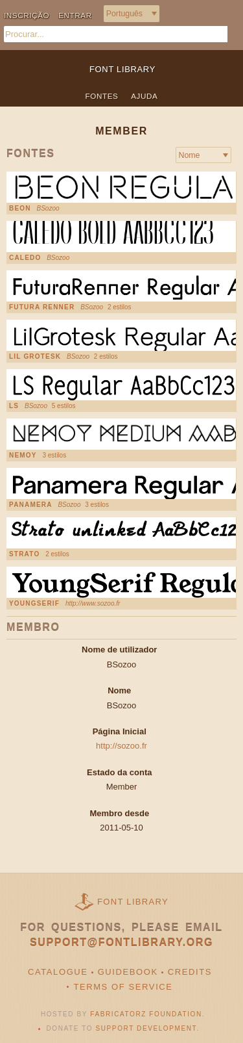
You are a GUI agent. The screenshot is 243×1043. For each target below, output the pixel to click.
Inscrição (26, 15)
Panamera (30, 505)
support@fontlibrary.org (121, 942)
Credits (190, 972)
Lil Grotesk (35, 357)
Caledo (25, 258)
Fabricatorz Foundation (146, 1014)
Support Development (146, 1028)
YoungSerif (34, 603)
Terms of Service (122, 987)
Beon (20, 208)
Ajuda (144, 96)
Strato (24, 554)
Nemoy (23, 455)
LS (14, 406)
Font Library (132, 902)
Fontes (102, 96)
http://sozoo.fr (121, 746)
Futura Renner (42, 307)
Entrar (75, 15)
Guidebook (128, 972)
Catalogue (58, 972)
